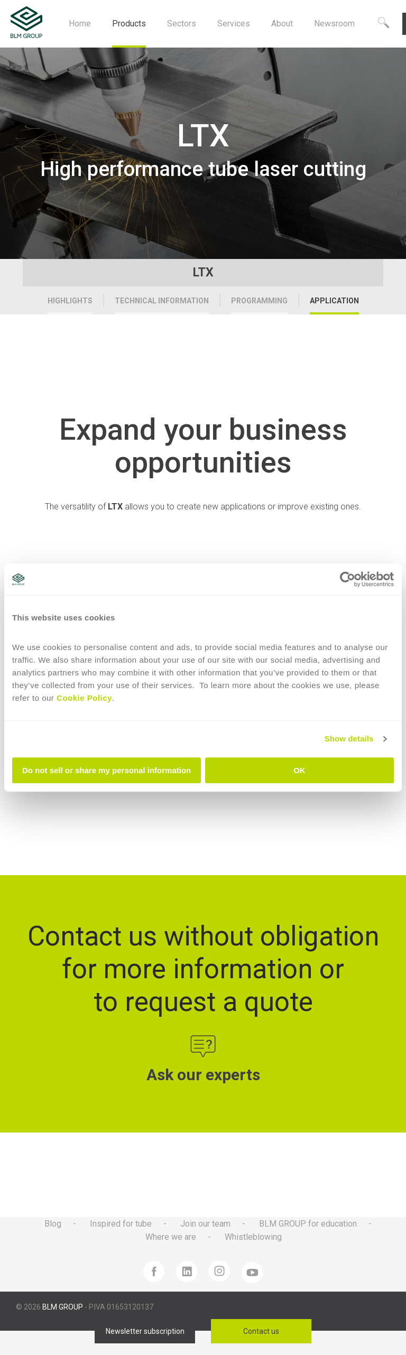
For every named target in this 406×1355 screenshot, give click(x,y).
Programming (259, 300)
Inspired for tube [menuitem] (121, 1224)
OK (299, 770)
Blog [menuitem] (52, 1224)
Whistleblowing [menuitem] (253, 1237)
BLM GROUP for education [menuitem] (308, 1224)
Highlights (70, 300)
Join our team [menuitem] (205, 1224)
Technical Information (162, 300)
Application (334, 300)
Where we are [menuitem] (170, 1237)
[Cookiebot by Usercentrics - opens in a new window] (347, 579)
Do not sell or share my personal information (106, 770)
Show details (349, 738)
